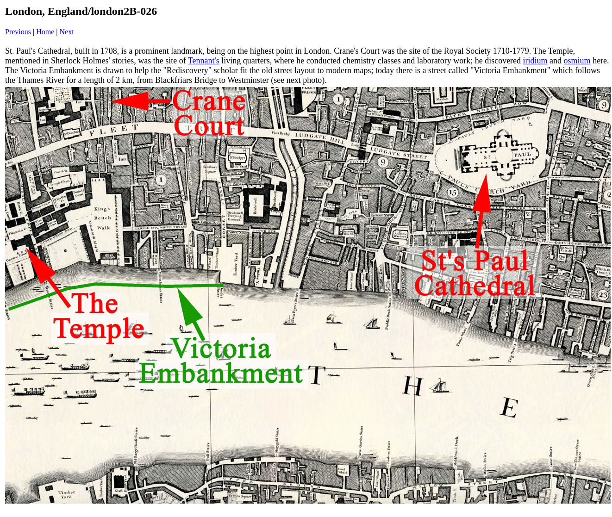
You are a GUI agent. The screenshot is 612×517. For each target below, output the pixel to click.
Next (67, 32)
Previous (18, 32)
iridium (535, 60)
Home (45, 32)
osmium (577, 60)
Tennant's (203, 60)
